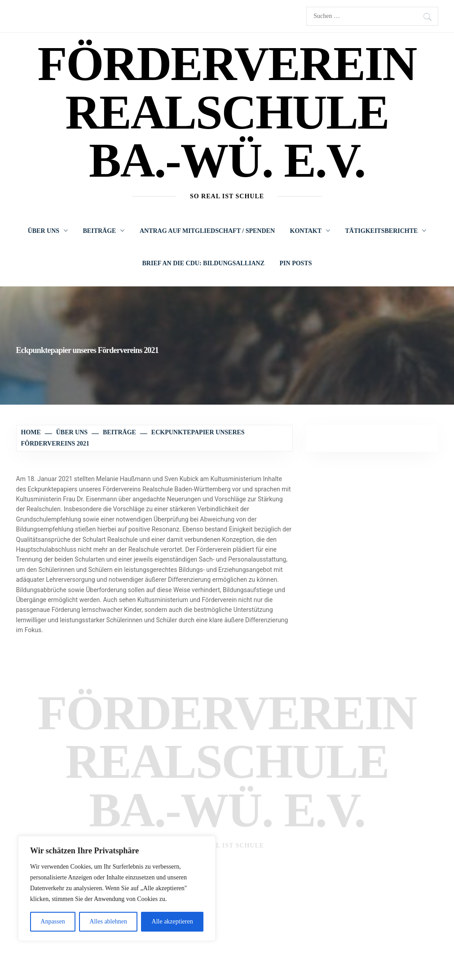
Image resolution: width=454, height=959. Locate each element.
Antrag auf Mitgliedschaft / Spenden (207, 230)
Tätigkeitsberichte (386, 230)
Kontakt (310, 230)
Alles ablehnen (108, 921)
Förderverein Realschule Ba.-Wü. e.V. (227, 112)
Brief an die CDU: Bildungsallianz (203, 263)
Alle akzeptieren (172, 921)
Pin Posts (296, 263)
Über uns (48, 230)
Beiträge (104, 230)
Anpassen (52, 921)
